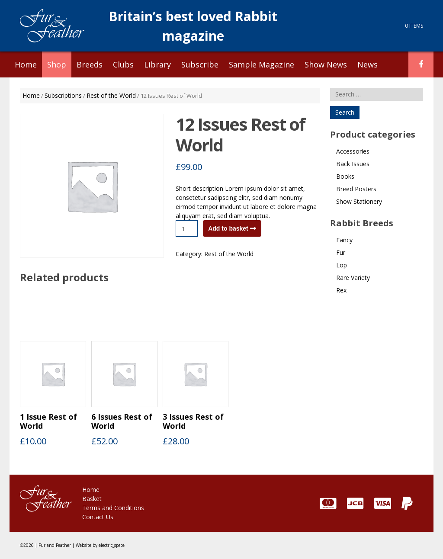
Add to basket (228, 228)
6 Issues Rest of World (121, 421)
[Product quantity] (187, 228)
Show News (326, 64)
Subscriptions (63, 95)
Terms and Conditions (113, 508)
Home (26, 64)
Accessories (352, 151)
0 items (414, 25)
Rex (341, 290)
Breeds (90, 64)
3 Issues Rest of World (193, 421)
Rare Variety (353, 277)
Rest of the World (111, 95)
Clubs (123, 64)
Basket (92, 499)
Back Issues (352, 164)
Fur (340, 252)
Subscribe (199, 64)
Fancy (344, 240)
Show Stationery (359, 201)
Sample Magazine (261, 64)
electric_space (112, 545)
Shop (56, 64)
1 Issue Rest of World (48, 421)
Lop (341, 265)
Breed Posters (356, 189)
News (367, 64)
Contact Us (97, 517)
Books (345, 176)
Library (157, 64)
